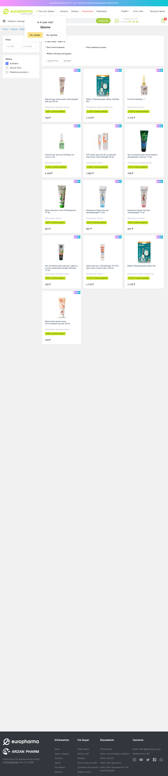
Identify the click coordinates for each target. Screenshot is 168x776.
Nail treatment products (96, 47)
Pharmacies (102, 11)
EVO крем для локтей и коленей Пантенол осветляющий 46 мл (101, 155)
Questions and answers (88, 767)
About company (62, 753)
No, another (52, 35)
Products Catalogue (14, 21)
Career (58, 762)
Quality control (84, 772)
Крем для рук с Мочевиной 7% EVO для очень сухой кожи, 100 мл (102, 267)
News (57, 749)
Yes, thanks (35, 35)
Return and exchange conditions (114, 753)
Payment (81, 758)
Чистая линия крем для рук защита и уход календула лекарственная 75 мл (61, 268)
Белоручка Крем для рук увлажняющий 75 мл (97, 211)
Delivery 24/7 (83, 753)
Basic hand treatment (55, 47)
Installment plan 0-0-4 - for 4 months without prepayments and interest (84, 2)
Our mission (60, 767)
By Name (67, 61)
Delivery (75, 11)
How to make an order (87, 762)
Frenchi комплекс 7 (136, 99)
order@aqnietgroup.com (150, 749)
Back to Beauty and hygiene (59, 53)
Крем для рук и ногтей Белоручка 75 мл (60, 211)
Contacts (64, 11)
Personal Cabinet (157, 11)
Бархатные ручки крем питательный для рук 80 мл (57, 322)
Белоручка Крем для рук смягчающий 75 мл (139, 211)
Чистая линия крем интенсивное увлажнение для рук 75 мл (143, 155)
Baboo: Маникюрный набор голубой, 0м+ (102, 100)
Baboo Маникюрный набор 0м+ (142, 266)
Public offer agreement (110, 762)
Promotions (87, 11)
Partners (58, 772)
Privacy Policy (106, 749)
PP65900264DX (11, 762)
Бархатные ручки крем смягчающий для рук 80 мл (61, 100)
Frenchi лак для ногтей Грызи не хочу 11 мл (59, 155)
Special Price (52, 61)
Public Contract (107, 758)
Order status (138, 11)
